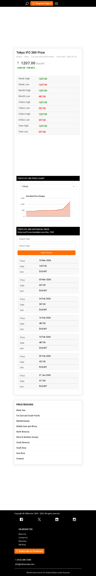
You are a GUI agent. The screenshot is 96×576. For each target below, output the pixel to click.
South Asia (21, 448)
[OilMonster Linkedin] (57, 519)
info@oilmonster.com (24, 564)
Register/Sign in (42, 3)
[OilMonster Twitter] (39, 519)
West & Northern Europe (27, 437)
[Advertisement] (48, 27)
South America (23, 442)
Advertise (23, 541)
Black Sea (20, 410)
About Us (22, 534)
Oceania (20, 458)
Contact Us (23, 538)
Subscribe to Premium (29, 551)
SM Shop (22, 545)
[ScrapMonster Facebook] (21, 519)
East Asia (20, 453)
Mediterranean (23, 421)
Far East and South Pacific (28, 415)
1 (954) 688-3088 (23, 560)
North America (22, 431)
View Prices (46, 252)
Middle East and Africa (26, 426)
